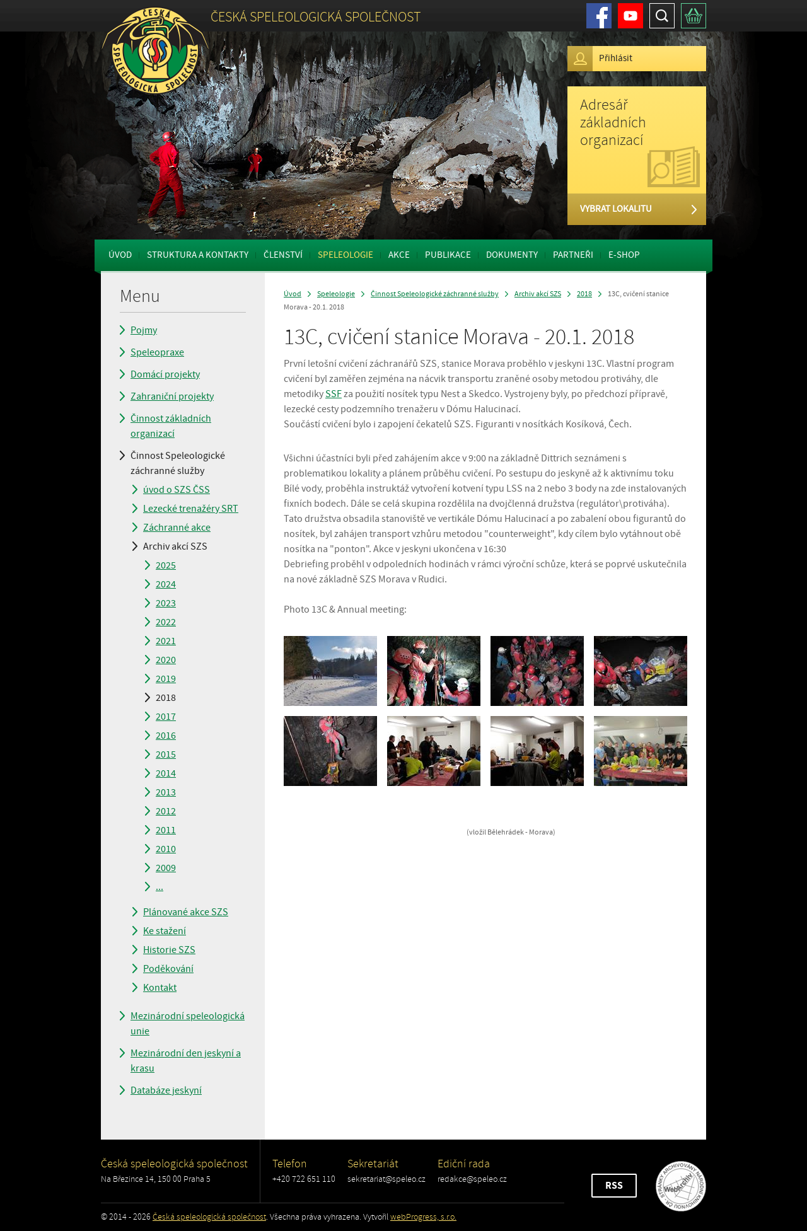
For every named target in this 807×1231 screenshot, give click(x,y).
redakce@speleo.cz (472, 1179)
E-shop (624, 255)
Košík (693, 15)
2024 (166, 584)
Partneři (573, 255)
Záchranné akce (177, 527)
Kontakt (160, 987)
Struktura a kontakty (197, 255)
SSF (333, 394)
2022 (166, 622)
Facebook (599, 15)
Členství (283, 255)
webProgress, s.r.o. (423, 1216)
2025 (166, 565)
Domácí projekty (165, 374)
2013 (166, 792)
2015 (166, 754)
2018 (166, 697)
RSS (614, 1186)
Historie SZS (169, 950)
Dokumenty (512, 255)
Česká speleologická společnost (209, 1216)
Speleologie (345, 255)
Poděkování (168, 968)
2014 (166, 773)
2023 (166, 603)
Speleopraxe (157, 352)
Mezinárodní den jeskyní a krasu (186, 1061)
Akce (399, 255)
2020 (166, 660)
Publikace (448, 255)
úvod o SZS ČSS (176, 489)
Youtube (630, 15)
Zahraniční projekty (172, 396)
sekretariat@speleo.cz (386, 1179)
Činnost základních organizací (171, 426)
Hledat (662, 15)
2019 (166, 679)
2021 (166, 641)
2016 (166, 735)
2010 (166, 849)
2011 (166, 830)
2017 (166, 716)
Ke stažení (164, 931)
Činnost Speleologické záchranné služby (178, 463)
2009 (166, 868)
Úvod (120, 255)
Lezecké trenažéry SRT (190, 508)
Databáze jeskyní (166, 1090)
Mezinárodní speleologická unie (188, 1023)
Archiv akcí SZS (175, 546)
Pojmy (144, 330)
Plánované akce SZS (185, 912)
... (159, 887)
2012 (166, 811)
